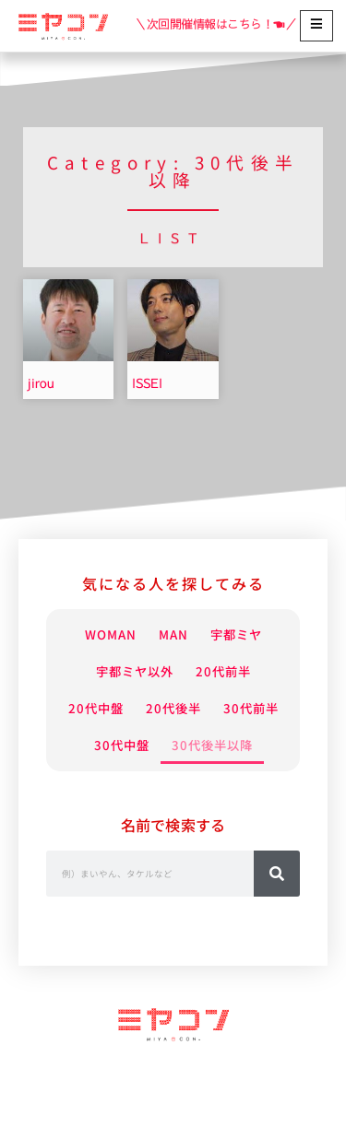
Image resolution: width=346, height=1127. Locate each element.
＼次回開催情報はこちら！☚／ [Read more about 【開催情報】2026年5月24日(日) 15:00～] (215, 24)
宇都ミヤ (245, 634)
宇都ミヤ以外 (127, 671)
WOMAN (100, 634)
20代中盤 (127, 708)
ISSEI (147, 384)
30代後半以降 (173, 781)
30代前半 (127, 745)
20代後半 (220, 708)
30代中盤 (220, 745)
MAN (172, 634)
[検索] (277, 910)
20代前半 (234, 671)
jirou (41, 384)
